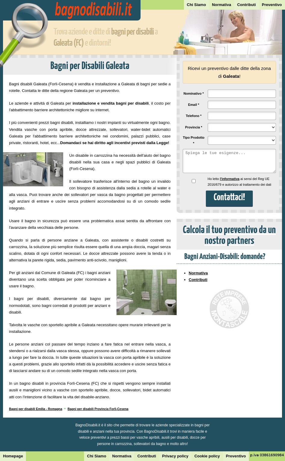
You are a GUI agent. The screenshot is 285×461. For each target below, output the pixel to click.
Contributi (246, 4)
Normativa (221, 4)
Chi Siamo (196, 4)
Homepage (13, 456)
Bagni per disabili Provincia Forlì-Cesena (97, 409)
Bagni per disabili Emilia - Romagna (35, 409)
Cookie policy (207, 456)
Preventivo (272, 4)
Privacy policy (175, 456)
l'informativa (230, 179)
